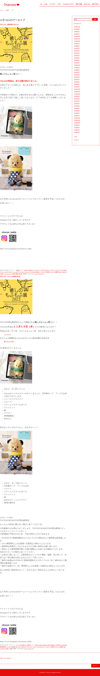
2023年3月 (77, 58)
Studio (45, 4)
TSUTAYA (58, 645)
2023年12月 (77, 36)
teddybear (30, 270)
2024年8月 (77, 29)
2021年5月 (77, 106)
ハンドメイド (7, 274)
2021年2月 (77, 113)
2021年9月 (77, 96)
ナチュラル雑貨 (54, 272)
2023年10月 (77, 41)
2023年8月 (77, 46)
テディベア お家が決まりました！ (9, 24)
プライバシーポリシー (6, 658)
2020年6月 (77, 132)
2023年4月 (77, 55)
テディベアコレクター (39, 647)
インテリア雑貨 (11, 647)
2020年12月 (77, 118)
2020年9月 (77, 125)
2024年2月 (77, 31)
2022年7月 (77, 72)
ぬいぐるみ (62, 272)
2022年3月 (77, 82)
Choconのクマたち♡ (68, 4)
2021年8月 (77, 98)
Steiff (48, 645)
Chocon (10, 4)
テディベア (29, 647)
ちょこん (27, 272)
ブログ (59, 4)
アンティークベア (55, 270)
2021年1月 (77, 115)
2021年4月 (77, 108)
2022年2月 (77, 84)
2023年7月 (77, 48)
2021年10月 (77, 94)
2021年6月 (77, 103)
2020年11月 (77, 120)
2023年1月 (77, 62)
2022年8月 (77, 70)
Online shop (87, 4)
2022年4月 (77, 79)
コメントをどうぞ (39, 274)
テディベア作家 (45, 272)
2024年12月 (77, 26)
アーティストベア (38, 270)
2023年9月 (77, 43)
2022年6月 (77, 74)
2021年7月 (77, 101)
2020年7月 (77, 130)
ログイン (76, 139)
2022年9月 (77, 67)
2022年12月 (77, 65)
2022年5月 (77, 77)
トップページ (7, 334)
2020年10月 (77, 122)
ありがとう (47, 270)
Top (41, 4)
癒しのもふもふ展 (9, 341)
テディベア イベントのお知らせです (10, 276)
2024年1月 (77, 34)
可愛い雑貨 (15, 274)
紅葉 (11, 648)
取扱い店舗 (79, 4)
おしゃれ (18, 647)
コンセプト (52, 4)
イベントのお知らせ (21, 645)
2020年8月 (77, 127)
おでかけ (23, 647)
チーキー (22, 272)
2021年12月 (77, 89)
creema (40, 645)
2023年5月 (77, 53)
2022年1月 (77, 86)
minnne (45, 645)
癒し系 (20, 274)
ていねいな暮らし (35, 272)
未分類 (18, 270)
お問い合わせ (95, 4)
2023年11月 (77, 38)
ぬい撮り (6, 648)
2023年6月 (77, 50)
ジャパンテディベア (7, 272)
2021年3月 (77, 110)
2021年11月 (77, 91)
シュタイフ (16, 272)
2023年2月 (77, 60)
